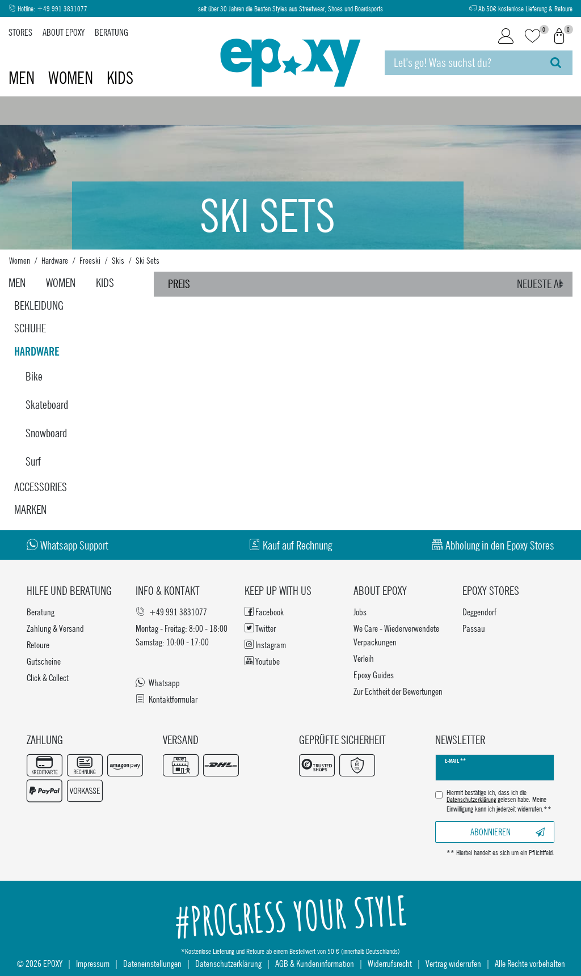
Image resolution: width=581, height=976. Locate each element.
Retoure (38, 644)
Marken (30, 509)
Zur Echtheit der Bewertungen (398, 691)
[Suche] (555, 62)
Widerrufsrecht (390, 963)
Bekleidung (39, 305)
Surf (33, 461)
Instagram (265, 644)
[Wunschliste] (532, 36)
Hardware (54, 260)
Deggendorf (479, 612)
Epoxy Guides (373, 675)
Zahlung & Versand (55, 628)
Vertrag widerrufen (453, 963)
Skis (118, 260)
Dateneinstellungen (152, 963)
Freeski (89, 260)
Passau (473, 628)
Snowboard (46, 433)
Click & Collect (48, 677)
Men (23, 77)
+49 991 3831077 (62, 9)
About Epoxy (64, 32)
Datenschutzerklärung (228, 963)
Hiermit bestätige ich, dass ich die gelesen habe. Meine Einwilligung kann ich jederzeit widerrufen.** (499, 801)
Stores (20, 32)
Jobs (360, 612)
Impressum (93, 963)
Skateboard (47, 404)
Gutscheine (44, 661)
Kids (120, 77)
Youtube (262, 661)
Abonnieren (507, 832)
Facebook (264, 612)
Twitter (260, 628)
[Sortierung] (541, 284)
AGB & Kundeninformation (314, 963)
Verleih (363, 658)
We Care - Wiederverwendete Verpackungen (396, 635)
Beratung (111, 32)
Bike (34, 376)
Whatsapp (158, 682)
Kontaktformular (166, 699)
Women (72, 77)
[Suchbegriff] (462, 62)
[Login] (505, 36)
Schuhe (30, 328)
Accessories (40, 487)
